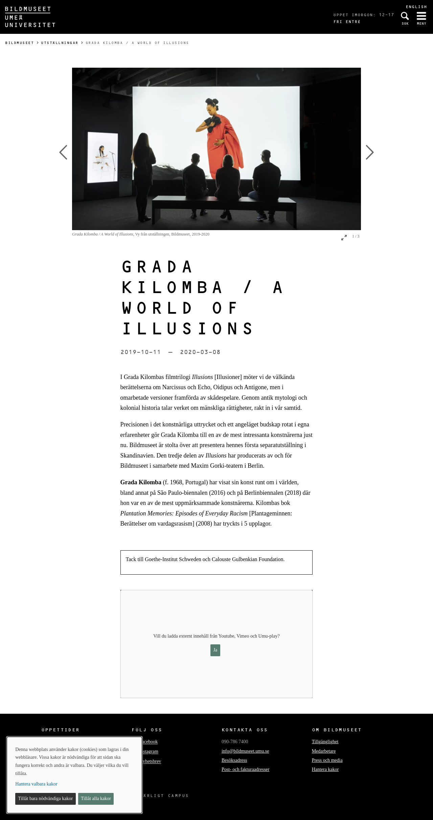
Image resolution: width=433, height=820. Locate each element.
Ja (215, 649)
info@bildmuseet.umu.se (245, 751)
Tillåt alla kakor (96, 798)
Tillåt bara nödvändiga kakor (45, 798)
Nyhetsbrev (150, 761)
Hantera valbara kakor (36, 783)
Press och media (327, 760)
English (416, 6)
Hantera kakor (325, 769)
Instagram (148, 751)
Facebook (148, 742)
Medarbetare (324, 751)
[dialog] (74, 775)
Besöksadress (234, 760)
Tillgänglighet (325, 741)
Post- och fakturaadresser (246, 769)
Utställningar (59, 43)
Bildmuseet (19, 43)
